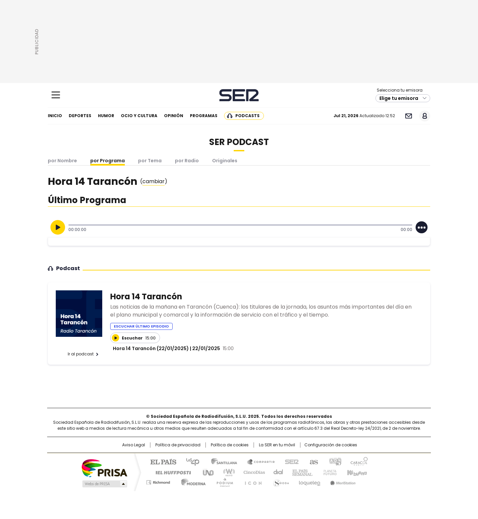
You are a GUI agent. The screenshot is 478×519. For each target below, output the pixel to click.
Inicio (55, 115)
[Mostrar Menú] (56, 95)
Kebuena (356, 472)
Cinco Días (252, 472)
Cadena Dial (276, 472)
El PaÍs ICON (251, 481)
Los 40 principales (190, 461)
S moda (280, 481)
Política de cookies (230, 445)
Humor (106, 115)
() (153, 181)
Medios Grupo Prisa (104, 484)
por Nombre (62, 160)
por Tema (150, 160)
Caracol (358, 461)
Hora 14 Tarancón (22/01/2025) (151, 348)
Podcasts (247, 115)
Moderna (191, 481)
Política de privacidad (177, 445)
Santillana (221, 461)
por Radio (187, 160)
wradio (226, 472)
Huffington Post (171, 472)
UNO (206, 472)
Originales (224, 160)
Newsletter (408, 116)
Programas (203, 115)
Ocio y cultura (139, 115)
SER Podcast (239, 142)
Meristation (341, 481)
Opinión (173, 115)
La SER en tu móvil (277, 445)
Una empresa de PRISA (104, 467)
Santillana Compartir (258, 461)
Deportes (80, 115)
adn (334, 461)
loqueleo (309, 481)
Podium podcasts (222, 481)
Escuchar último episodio (141, 326)
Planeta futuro (328, 472)
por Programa (107, 160)
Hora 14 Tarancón (146, 296)
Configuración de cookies (330, 445)
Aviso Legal (133, 445)
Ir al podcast (81, 354)
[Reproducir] (57, 227)
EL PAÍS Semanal (300, 472)
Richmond (158, 481)
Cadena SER (239, 95)
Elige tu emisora (398, 98)
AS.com (312, 461)
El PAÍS (161, 461)
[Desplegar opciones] (422, 227)
